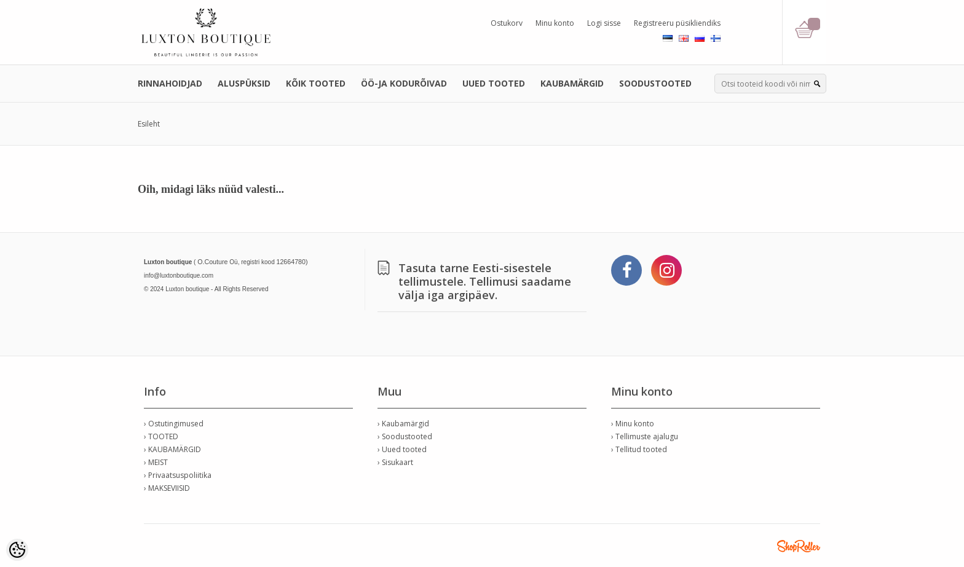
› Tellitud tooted (639, 449)
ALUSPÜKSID (244, 83)
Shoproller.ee (798, 546)
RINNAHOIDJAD (170, 83)
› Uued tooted (402, 449)
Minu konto (554, 23)
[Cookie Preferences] (17, 550)
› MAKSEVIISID (167, 488)
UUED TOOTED (493, 83)
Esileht (149, 124)
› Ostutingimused (173, 423)
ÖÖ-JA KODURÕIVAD (404, 83)
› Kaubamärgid (403, 423)
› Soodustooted (404, 436)
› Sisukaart (395, 462)
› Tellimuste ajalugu (644, 436)
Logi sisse (604, 23)
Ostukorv (507, 23)
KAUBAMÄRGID (572, 83)
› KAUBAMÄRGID (172, 449)
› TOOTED (161, 436)
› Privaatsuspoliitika (177, 475)
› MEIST (156, 462)
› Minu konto (632, 423)
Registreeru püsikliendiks (677, 23)
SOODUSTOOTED (655, 83)
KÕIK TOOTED (316, 83)
